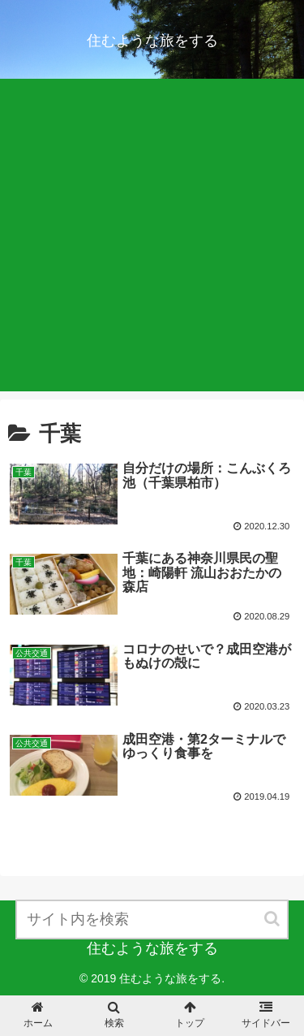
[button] (273, 918)
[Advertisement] (152, 239)
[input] (152, 919)
